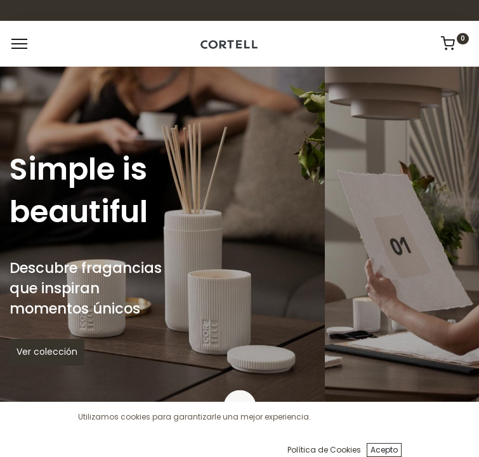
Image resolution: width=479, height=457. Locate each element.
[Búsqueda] (173, 438)
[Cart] (305, 438)
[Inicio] (42, 438)
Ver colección (46, 351)
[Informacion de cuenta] (437, 438)
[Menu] (19, 44)
